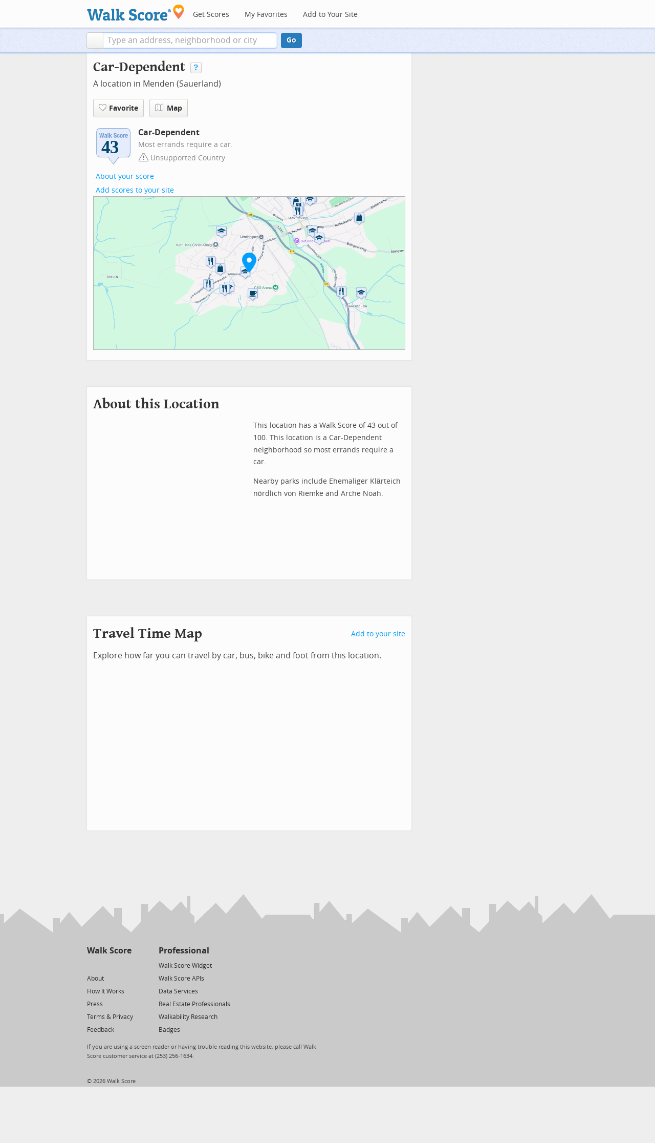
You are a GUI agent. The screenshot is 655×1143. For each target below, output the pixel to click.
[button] (94, 40)
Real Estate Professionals (194, 1004)
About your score (125, 176)
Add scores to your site (135, 190)
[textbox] (190, 40)
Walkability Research (188, 1017)
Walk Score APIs (181, 978)
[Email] (124, 965)
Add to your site (378, 634)
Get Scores (211, 14)
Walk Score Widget (185, 965)
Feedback (100, 1029)
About (95, 978)
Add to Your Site (330, 14)
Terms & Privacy (110, 1017)
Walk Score (109, 950)
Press (95, 1004)
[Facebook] (109, 965)
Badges (169, 1029)
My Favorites (266, 14)
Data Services (178, 991)
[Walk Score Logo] (136, 12)
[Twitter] (93, 965)
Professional (184, 950)
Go (291, 40)
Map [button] (168, 108)
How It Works (105, 991)
